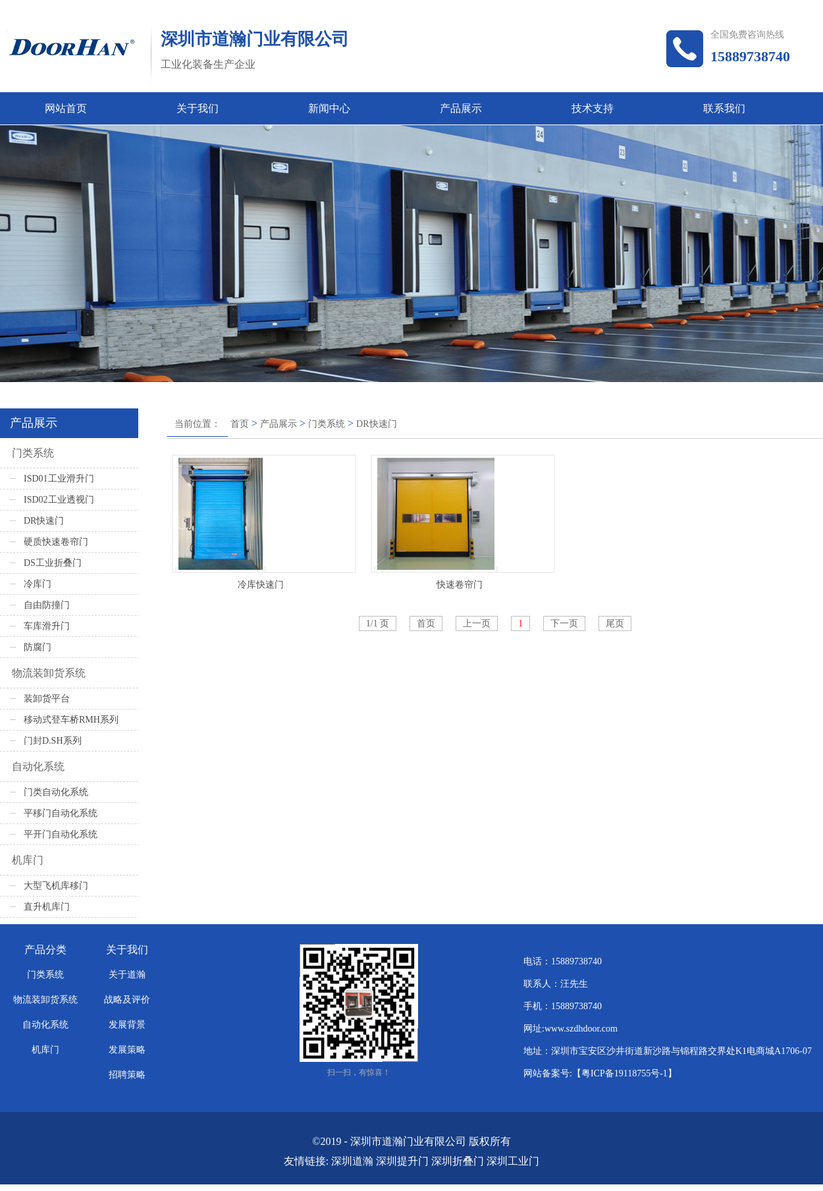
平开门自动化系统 (60, 834)
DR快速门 (376, 424)
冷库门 (37, 584)
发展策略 (127, 1050)
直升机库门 (47, 907)
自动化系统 (38, 766)
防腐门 (37, 647)
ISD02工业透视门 (59, 500)
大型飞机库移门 (56, 886)
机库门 (27, 860)
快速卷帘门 (460, 585)
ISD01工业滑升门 (59, 479)
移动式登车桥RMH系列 (71, 720)
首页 (239, 424)
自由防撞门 (47, 605)
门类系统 (326, 424)
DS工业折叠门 (53, 563)
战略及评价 (127, 1000)
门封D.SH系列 (53, 741)
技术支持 (592, 108)
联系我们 (724, 108)
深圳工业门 (513, 1161)
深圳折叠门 (457, 1161)
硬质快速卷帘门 (56, 542)
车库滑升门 (47, 626)
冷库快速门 (261, 585)
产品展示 (461, 108)
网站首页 (66, 108)
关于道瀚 (127, 975)
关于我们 (197, 108)
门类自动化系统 (56, 792)
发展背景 (127, 1025)
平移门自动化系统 (60, 813)
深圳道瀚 (352, 1161)
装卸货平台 (47, 699)
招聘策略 (127, 1075)
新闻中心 (329, 108)
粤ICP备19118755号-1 (624, 1073)
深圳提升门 (402, 1161)
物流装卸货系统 (49, 673)
